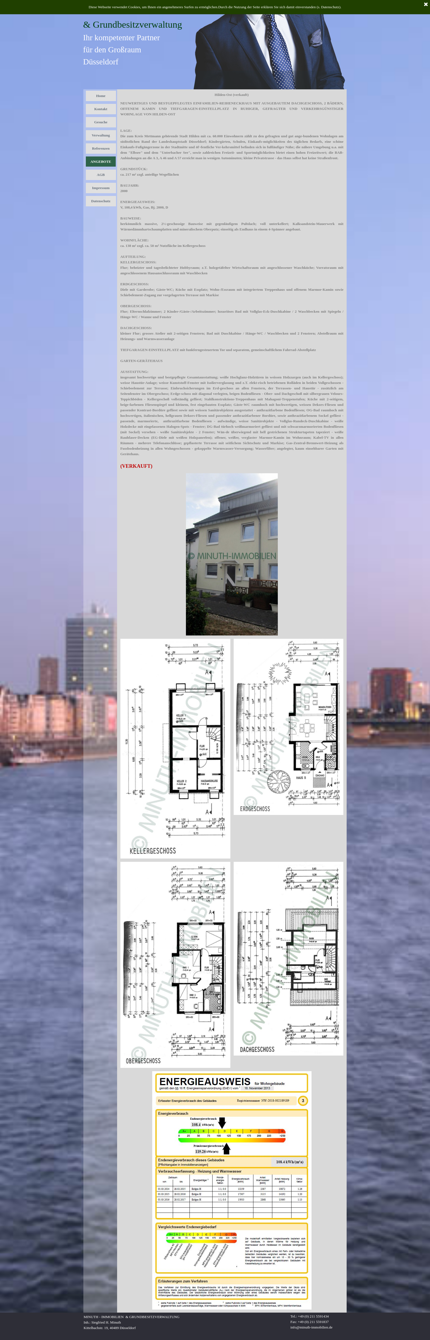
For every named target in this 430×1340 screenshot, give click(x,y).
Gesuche (100, 122)
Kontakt (100, 109)
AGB (101, 175)
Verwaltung (101, 135)
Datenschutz (100, 201)
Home (100, 96)
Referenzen (100, 148)
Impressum (100, 188)
